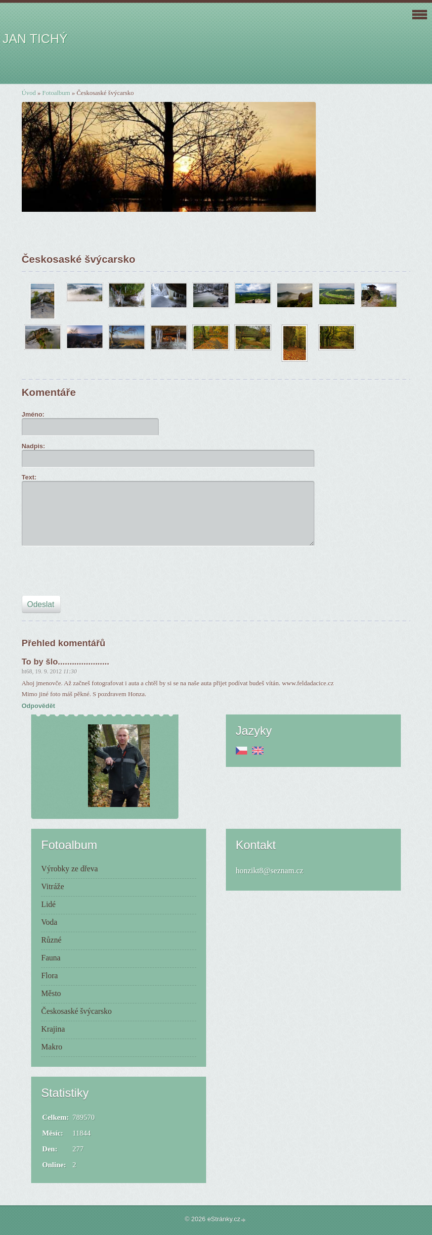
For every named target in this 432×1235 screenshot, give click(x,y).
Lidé (48, 904)
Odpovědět (38, 706)
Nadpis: (33, 446)
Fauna (50, 957)
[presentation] (97, 574)
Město (51, 993)
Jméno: (33, 414)
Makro (51, 1047)
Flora (49, 975)
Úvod (29, 92)
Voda (49, 922)
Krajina (53, 1029)
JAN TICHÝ (35, 39)
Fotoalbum (56, 92)
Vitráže (52, 886)
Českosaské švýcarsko (76, 1011)
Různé (51, 940)
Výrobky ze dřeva (69, 868)
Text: (29, 477)
